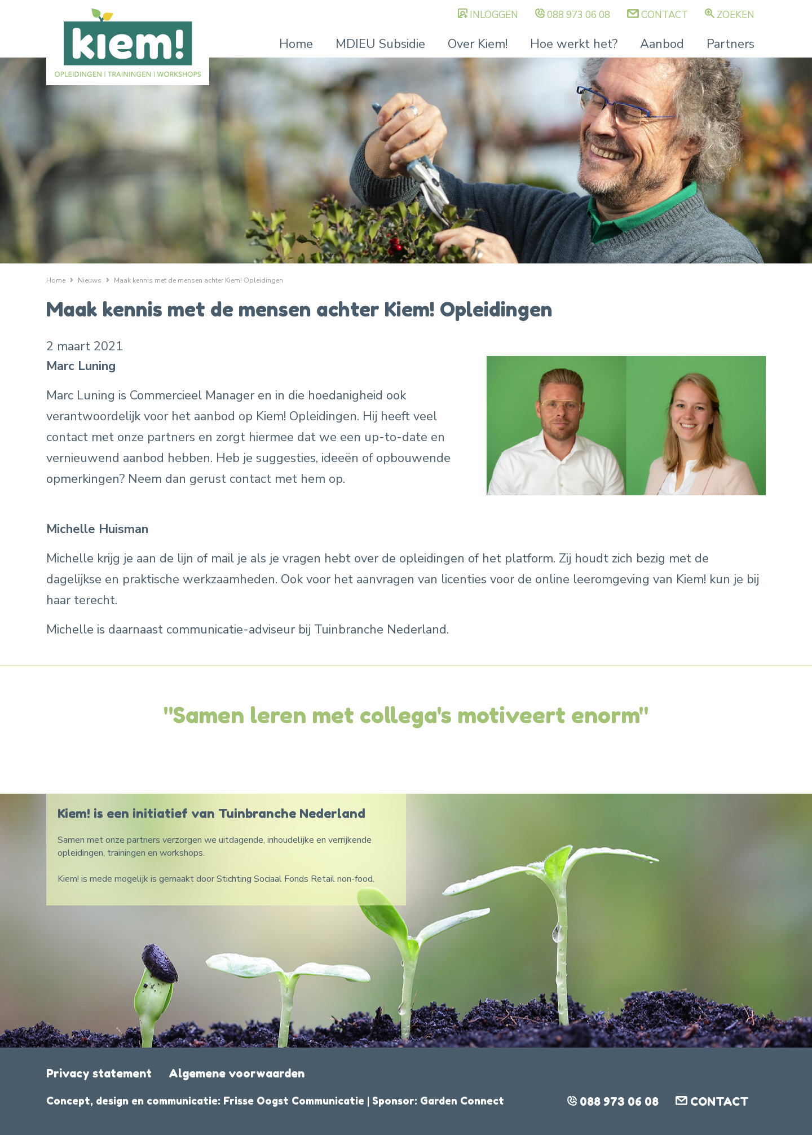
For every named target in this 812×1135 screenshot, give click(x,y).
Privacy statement (99, 1073)
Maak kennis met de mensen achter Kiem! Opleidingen (198, 280)
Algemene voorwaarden (236, 1073)
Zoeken (735, 14)
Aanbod (662, 44)
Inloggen (494, 14)
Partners (730, 44)
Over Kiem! (478, 44)
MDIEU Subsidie (380, 44)
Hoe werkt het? (573, 44)
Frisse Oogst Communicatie (293, 1100)
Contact (664, 14)
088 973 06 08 (578, 14)
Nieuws (90, 280)
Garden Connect (462, 1100)
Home (296, 44)
